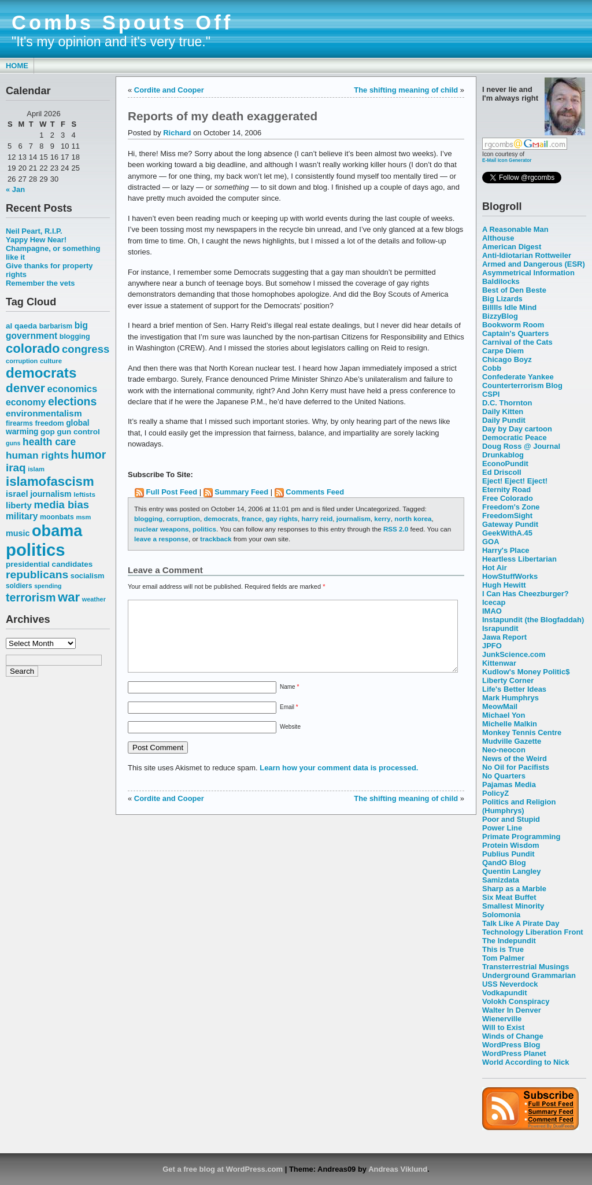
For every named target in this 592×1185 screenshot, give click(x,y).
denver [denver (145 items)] (25, 387)
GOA (491, 541)
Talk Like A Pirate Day (520, 923)
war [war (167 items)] (69, 597)
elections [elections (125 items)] (72, 401)
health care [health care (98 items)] (49, 442)
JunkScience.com (513, 654)
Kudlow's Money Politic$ (525, 671)
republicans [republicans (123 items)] (37, 574)
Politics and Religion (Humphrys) (519, 806)
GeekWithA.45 (507, 533)
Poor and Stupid (511, 819)
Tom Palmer (503, 958)
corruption (183, 518)
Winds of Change (512, 1036)
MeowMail (499, 706)
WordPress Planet (514, 1053)
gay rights (281, 518)
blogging (148, 518)
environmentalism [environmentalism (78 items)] (44, 413)
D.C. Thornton (507, 402)
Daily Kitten (502, 411)
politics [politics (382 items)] (35, 549)
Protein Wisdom (510, 845)
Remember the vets (40, 283)
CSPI (491, 394)
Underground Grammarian (529, 975)
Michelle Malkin (509, 723)
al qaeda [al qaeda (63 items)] (21, 326)
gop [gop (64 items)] (47, 431)
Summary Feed (241, 492)
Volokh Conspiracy (515, 1001)
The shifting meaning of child (406, 90)
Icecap (493, 602)
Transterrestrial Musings (525, 966)
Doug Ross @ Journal (521, 446)
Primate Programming (521, 836)
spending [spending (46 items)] (47, 585)
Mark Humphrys (510, 697)
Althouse (498, 238)
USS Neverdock (510, 984)
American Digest (511, 246)
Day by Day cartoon (517, 428)
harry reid (317, 518)
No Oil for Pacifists (515, 767)
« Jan (15, 189)
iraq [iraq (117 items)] (16, 468)
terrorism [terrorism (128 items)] (31, 597)
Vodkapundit (504, 992)
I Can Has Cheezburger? (525, 593)
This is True (503, 949)
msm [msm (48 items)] (83, 517)
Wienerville (501, 1018)
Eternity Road (506, 489)
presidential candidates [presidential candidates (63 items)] (49, 564)
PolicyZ (495, 793)
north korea (412, 518)
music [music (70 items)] (17, 533)
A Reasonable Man (515, 229)
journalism (353, 518)
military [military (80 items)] (22, 516)
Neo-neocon (504, 749)
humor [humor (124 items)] (88, 454)
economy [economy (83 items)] (26, 402)
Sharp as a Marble (514, 888)
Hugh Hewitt (504, 585)
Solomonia (501, 914)
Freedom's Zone (511, 507)
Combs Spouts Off (122, 23)
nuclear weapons (161, 529)
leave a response (161, 538)
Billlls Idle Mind (509, 307)
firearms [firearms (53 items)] (19, 423)
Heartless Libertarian (519, 559)
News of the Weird (514, 758)
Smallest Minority (513, 906)
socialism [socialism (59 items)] (88, 575)
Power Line (502, 828)
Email (289, 721)
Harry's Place (506, 550)
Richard (177, 132)
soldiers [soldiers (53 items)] (19, 586)
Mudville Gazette (511, 741)
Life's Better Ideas (514, 689)
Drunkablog (503, 455)
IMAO (492, 611)
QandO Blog (504, 862)
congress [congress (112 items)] (85, 349)
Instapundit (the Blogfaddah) (533, 619)
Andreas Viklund (397, 1169)
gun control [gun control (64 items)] (78, 431)
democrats (221, 518)
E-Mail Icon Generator (507, 160)
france (252, 518)
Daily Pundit (504, 420)
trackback (215, 538)
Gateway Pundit (510, 524)
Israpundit (500, 628)
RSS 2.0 (395, 529)
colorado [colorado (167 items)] (33, 348)
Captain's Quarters (515, 333)
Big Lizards (502, 298)
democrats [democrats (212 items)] (41, 373)
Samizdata (500, 880)
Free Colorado (507, 498)
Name (289, 700)
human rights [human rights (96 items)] (37, 455)
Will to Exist (503, 1027)
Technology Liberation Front (532, 932)
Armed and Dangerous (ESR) (533, 264)
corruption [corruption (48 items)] (22, 360)
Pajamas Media (509, 784)
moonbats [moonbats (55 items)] (57, 517)
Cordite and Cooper (169, 90)
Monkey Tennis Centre (521, 732)
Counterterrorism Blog (522, 385)
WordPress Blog (511, 1044)
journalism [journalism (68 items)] (51, 494)
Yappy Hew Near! (36, 239)
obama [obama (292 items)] (57, 531)
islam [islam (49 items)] (36, 469)
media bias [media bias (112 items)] (61, 505)
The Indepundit (509, 940)
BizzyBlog (500, 316)
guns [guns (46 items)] (13, 443)
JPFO (492, 645)
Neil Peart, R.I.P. (34, 231)
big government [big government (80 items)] (47, 330)
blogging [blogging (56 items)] (75, 337)
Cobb (491, 368)
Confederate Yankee (518, 376)
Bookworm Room (513, 324)
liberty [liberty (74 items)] (19, 505)
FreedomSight (507, 515)
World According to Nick (525, 1062)
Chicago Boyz (507, 359)
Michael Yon (503, 715)
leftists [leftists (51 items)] (84, 494)
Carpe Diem (503, 350)
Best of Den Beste (514, 290)
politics (204, 529)
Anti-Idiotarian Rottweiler (526, 255)
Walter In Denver (511, 1010)
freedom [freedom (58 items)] (49, 423)
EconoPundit (505, 463)
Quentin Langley (511, 871)
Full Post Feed (172, 492)
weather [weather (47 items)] (94, 599)
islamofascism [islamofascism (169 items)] (50, 481)
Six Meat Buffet (509, 897)
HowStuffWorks (510, 576)
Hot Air (494, 567)
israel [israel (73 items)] (17, 494)
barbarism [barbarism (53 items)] (55, 326)
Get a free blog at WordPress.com (222, 1169)
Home (17, 65)
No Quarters (504, 775)
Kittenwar (499, 663)
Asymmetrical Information (528, 272)
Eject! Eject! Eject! (514, 481)
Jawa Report (504, 637)
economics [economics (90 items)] (72, 388)
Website (290, 740)
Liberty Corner (508, 680)
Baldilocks (501, 281)
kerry (382, 518)
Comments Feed (315, 492)
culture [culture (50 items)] (51, 360)
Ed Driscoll (501, 472)
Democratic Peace (514, 437)
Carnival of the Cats (517, 342)
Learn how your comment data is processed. (339, 781)
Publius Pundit (508, 854)
